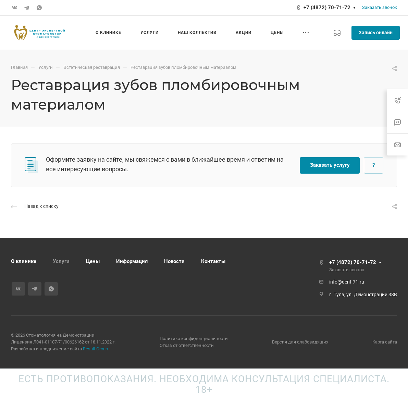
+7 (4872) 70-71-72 (327, 7)
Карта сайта (384, 342)
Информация (132, 261)
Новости (174, 261)
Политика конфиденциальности (194, 338)
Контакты (213, 261)
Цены (93, 261)
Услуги (61, 261)
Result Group (95, 348)
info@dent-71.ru (346, 282)
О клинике (23, 261)
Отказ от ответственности (187, 345)
